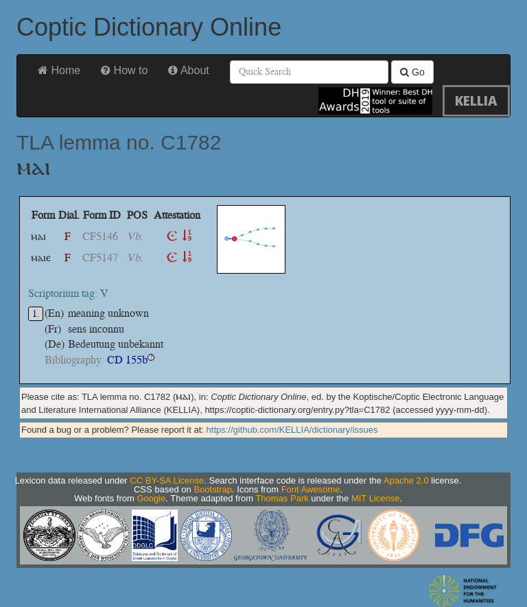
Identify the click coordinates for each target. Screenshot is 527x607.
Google (151, 498)
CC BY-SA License (167, 480)
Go (412, 72)
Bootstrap (213, 489)
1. (36, 313)
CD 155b (127, 360)
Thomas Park (281, 498)
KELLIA (476, 100)
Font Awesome (310, 489)
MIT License (375, 498)
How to (124, 70)
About (188, 70)
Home (59, 70)
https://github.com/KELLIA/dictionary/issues (292, 430)
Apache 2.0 (406, 480)
